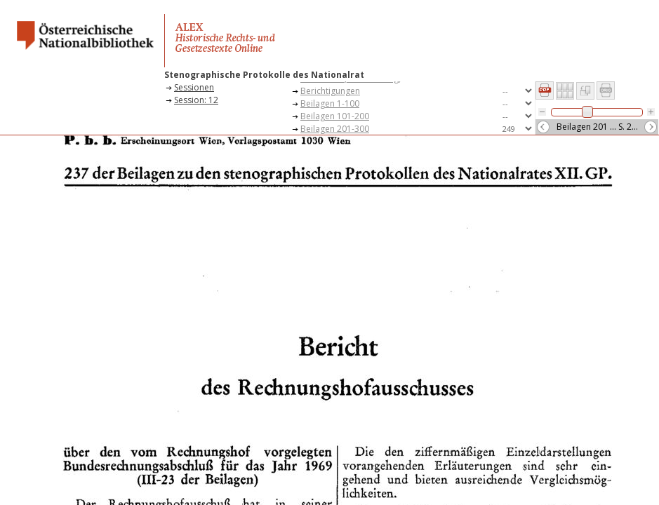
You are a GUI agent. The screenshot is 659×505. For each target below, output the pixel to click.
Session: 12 (196, 100)
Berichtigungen (330, 91)
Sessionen (194, 87)
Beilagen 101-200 (334, 116)
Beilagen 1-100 (329, 103)
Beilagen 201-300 (334, 129)
